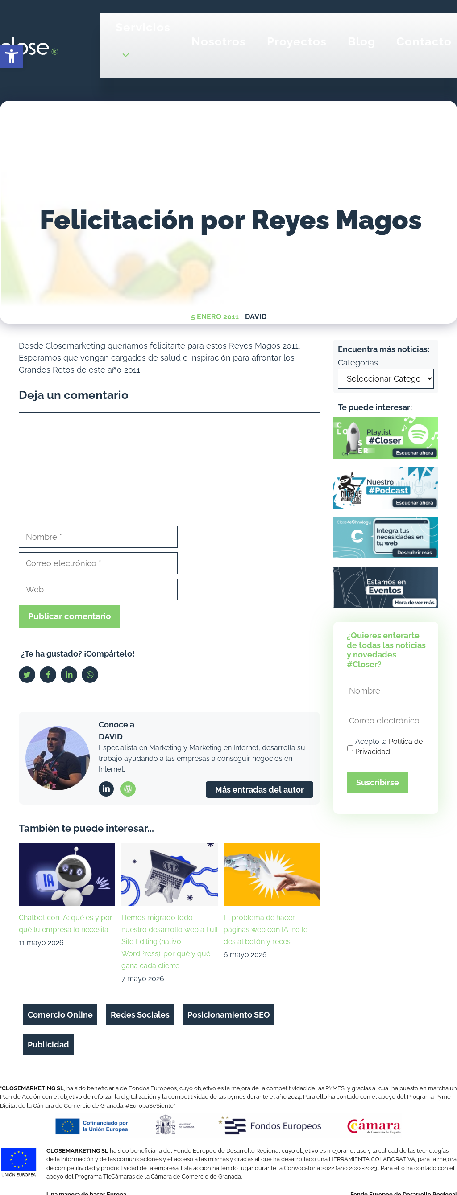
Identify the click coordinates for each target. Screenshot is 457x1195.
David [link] (255, 316)
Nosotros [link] (218, 41)
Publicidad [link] (48, 1044)
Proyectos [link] (297, 41)
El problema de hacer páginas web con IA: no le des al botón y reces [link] (265, 929)
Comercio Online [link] (60, 1014)
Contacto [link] (424, 41)
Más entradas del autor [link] (259, 789)
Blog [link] (361, 41)
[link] (11, 56)
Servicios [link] (143, 45)
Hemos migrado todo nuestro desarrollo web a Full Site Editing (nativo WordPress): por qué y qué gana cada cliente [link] (169, 941)
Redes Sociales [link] (140, 1014)
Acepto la (389, 746)
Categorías (358, 362)
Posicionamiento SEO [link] (228, 1014)
